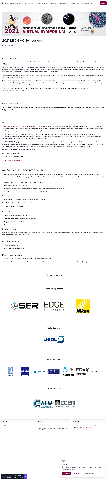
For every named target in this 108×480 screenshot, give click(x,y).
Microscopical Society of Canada (15, 126)
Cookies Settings (88, 473)
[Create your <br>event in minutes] (25, 476)
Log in (103, 3)
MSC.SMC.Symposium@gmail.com (83, 427)
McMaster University (35, 126)
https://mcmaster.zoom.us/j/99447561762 (18, 90)
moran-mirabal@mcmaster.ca (11, 160)
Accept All (66, 473)
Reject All (77, 473)
